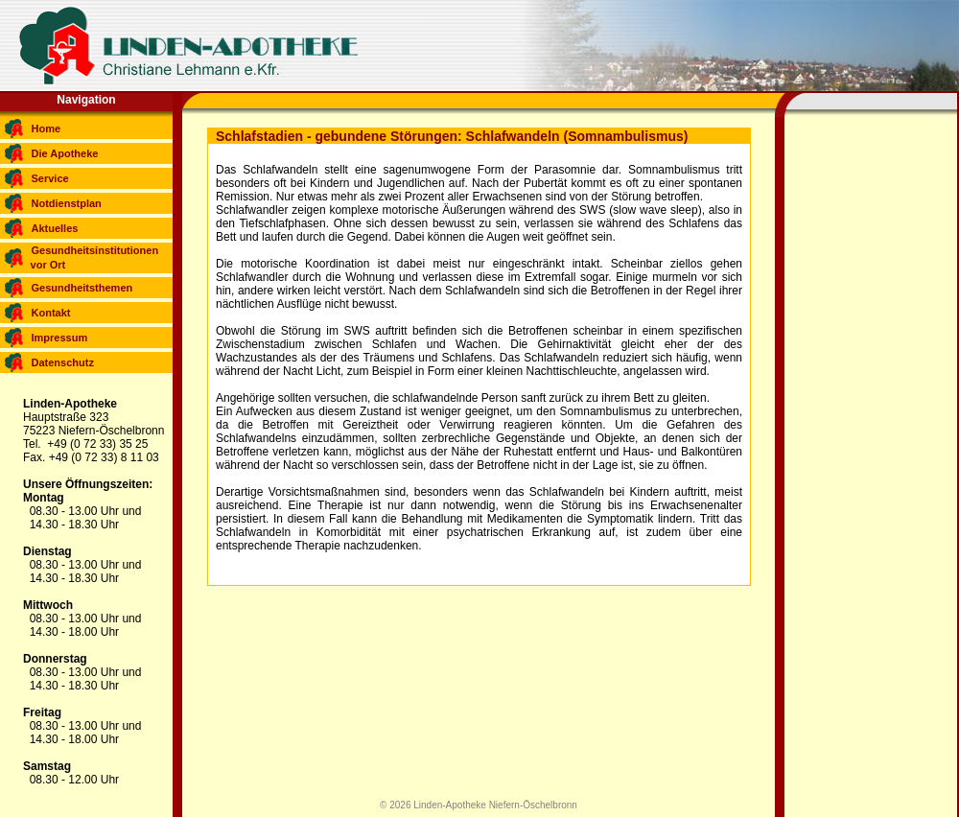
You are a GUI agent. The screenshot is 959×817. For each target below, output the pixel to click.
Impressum (60, 337)
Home (46, 128)
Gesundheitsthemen (82, 287)
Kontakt (51, 312)
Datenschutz (63, 362)
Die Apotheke (65, 153)
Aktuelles (55, 228)
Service (50, 178)
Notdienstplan (67, 203)
